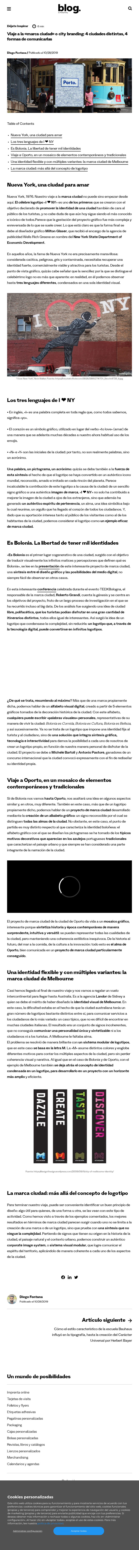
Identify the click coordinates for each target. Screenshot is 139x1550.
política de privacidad (50, 1523)
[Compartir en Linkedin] (69, 1277)
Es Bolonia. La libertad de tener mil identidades (46, 149)
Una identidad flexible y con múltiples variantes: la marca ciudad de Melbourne (69, 162)
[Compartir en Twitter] (76, 1277)
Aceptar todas (79, 1530)
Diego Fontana (16, 53)
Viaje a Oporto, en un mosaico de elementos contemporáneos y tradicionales (68, 156)
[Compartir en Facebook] (63, 1277)
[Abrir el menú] (9, 8)
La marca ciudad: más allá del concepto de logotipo (49, 169)
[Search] (130, 9)
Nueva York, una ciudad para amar (36, 136)
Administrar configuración (27, 1530)
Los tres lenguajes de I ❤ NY (32, 142)
